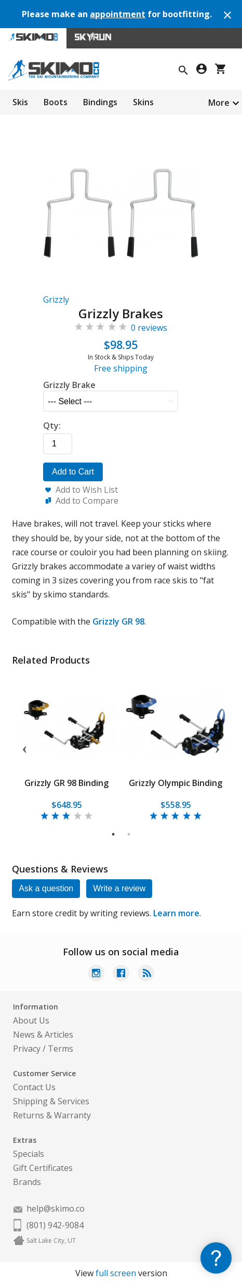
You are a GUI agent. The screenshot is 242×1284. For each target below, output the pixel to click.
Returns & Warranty (52, 1115)
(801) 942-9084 (55, 1225)
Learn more (176, 913)
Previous (24, 747)
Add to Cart (73, 471)
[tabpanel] (66, 747)
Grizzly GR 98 (118, 621)
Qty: (52, 425)
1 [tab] (113, 834)
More (219, 102)
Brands (27, 1182)
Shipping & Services (51, 1101)
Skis (20, 102)
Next (217, 747)
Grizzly (56, 299)
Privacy (27, 1048)
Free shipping (120, 368)
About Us (31, 1020)
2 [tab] (129, 834)
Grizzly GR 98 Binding (66, 783)
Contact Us (34, 1087)
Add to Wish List (87, 489)
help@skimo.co (55, 1208)
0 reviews (149, 327)
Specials (28, 1154)
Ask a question (46, 888)
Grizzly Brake (69, 385)
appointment (117, 14)
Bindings (100, 102)
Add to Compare (87, 500)
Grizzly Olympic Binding (175, 783)
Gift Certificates (43, 1168)
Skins (143, 102)
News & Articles (43, 1034)
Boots (56, 102)
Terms (60, 1048)
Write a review (119, 888)
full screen (116, 1273)
